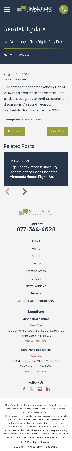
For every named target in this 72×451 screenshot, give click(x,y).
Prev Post (14, 131)
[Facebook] (24, 389)
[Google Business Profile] (40, 389)
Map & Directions (36, 341)
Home (36, 249)
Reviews (36, 293)
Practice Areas (36, 271)
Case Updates (31, 119)
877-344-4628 (36, 229)
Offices (36, 278)
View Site (36, 325)
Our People (36, 263)
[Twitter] (32, 389)
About (36, 256)
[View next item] (24, 191)
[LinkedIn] (48, 389)
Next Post (57, 131)
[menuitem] (18, 447)
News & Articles (36, 286)
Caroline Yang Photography (36, 301)
